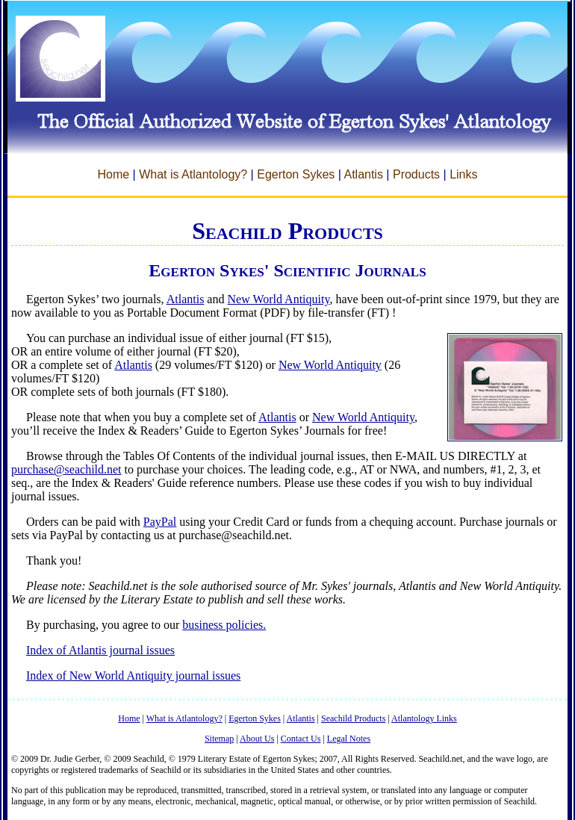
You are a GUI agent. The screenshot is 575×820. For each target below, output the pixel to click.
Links (463, 174)
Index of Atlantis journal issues (100, 650)
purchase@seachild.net (66, 469)
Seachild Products (353, 718)
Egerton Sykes (296, 174)
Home (113, 174)
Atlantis (363, 174)
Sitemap (219, 738)
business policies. (224, 624)
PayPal (159, 521)
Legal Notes (348, 738)
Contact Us (301, 738)
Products (416, 174)
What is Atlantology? (193, 174)
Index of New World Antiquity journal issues (133, 675)
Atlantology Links (424, 718)
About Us (257, 738)
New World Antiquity (278, 299)
